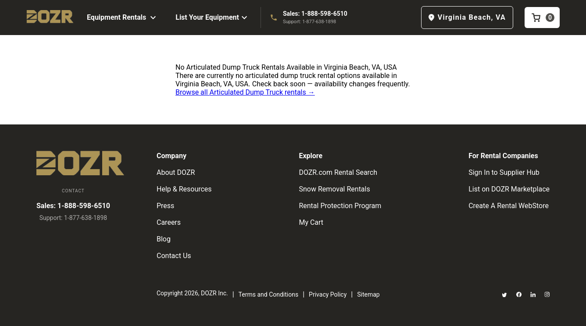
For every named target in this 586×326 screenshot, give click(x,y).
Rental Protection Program (340, 206)
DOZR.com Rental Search (338, 172)
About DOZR (176, 172)
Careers (169, 222)
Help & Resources (184, 189)
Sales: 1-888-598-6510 (315, 13)
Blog (164, 239)
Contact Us (174, 256)
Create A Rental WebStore (508, 206)
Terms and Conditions (269, 294)
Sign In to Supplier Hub (504, 172)
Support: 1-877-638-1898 (309, 22)
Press (165, 206)
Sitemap (368, 294)
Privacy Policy (328, 294)
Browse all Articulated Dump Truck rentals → (245, 92)
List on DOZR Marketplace (509, 189)
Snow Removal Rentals (334, 189)
